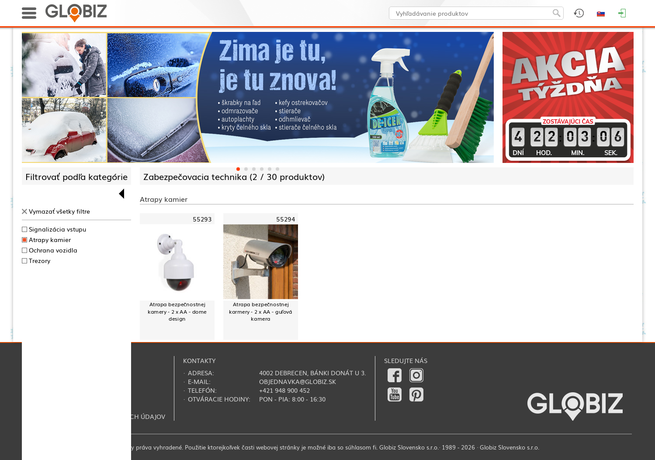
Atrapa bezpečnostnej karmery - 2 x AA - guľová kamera (260, 311)
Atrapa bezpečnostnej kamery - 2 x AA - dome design (176, 311)
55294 (285, 219)
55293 (202, 219)
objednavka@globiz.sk (297, 381)
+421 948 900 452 (284, 390)
